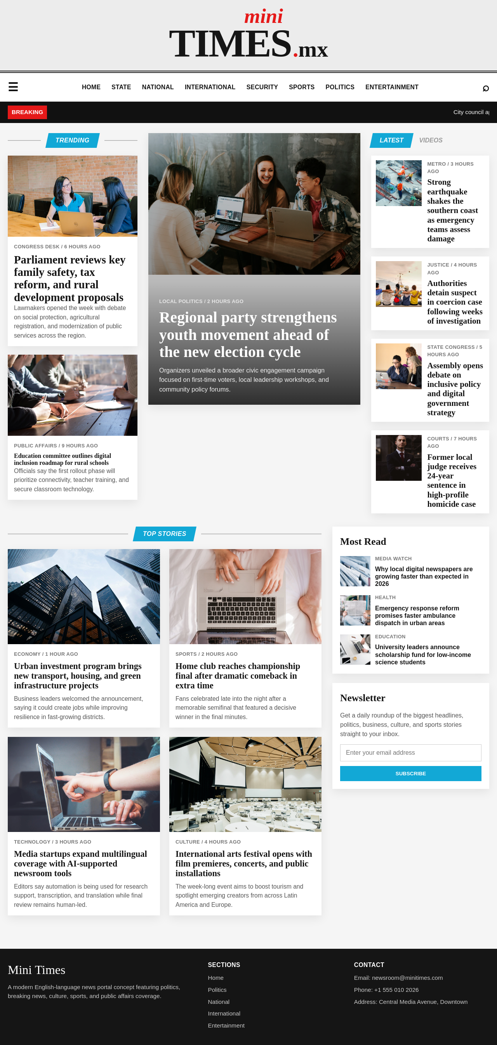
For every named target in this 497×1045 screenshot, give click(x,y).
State (121, 87)
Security (262, 87)
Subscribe (411, 773)
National (158, 87)
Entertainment (392, 87)
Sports (302, 87)
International (210, 87)
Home (91, 87)
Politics (340, 87)
